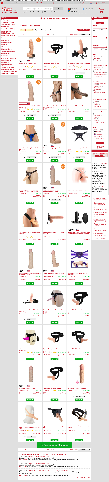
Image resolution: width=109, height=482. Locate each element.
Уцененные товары (8, 74)
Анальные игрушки (8, 24)
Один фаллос (98, 67)
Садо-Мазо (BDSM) (8, 29)
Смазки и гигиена (7, 38)
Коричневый (99, 133)
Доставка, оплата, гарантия (60, 2)
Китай (96, 103)
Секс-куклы (5, 53)
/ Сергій (102, 172)
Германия (97, 104)
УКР (37, 2)
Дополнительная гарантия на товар (100, 220)
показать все (100, 76)
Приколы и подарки (8, 69)
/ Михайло (103, 164)
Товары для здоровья (9, 71)
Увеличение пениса (8, 51)
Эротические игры (7, 67)
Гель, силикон (98, 86)
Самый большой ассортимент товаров (101, 199)
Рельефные (98, 71)
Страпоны (5, 26)
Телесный (99, 129)
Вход (99, 2)
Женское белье (6, 47)
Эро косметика (6, 65)
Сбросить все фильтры (100, 20)
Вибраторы (5, 20)
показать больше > (83, 477)
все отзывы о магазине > (99, 159)
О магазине (48, 2)
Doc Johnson (98, 115)
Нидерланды (98, 106)
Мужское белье (6, 49)
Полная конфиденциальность (101, 208)
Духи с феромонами (8, 58)
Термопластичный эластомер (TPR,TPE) (100, 91)
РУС (41, 2)
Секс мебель (5, 56)
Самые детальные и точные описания (101, 203)
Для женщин (98, 56)
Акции (76, 2)
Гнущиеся (97, 69)
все (25, 34)
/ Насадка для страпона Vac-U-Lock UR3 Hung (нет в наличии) (47, 470)
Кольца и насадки (7, 33)
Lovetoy (96, 120)
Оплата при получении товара (100, 229)
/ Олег (102, 186)
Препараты (5, 40)
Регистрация (104, 2)
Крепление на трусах (100, 72)
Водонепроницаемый (100, 74)
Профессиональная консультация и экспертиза (100, 214)
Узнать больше (100, 238)
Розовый (99, 136)
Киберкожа (97, 89)
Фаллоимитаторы (7, 22)
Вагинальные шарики (6, 31)
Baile (96, 117)
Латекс (96, 88)
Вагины (4, 44)
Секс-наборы (6, 60)
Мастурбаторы (6, 42)
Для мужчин (98, 60)
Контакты (70, 2)
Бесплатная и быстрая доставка (100, 234)
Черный (99, 131)
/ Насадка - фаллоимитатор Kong (38, 456)
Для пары (97, 58)
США (96, 101)
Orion (96, 119)
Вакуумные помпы (8, 35)
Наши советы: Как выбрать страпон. (55, 18)
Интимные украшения (5, 62)
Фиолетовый (99, 134)
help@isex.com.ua (85, 2)
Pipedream (97, 114)
